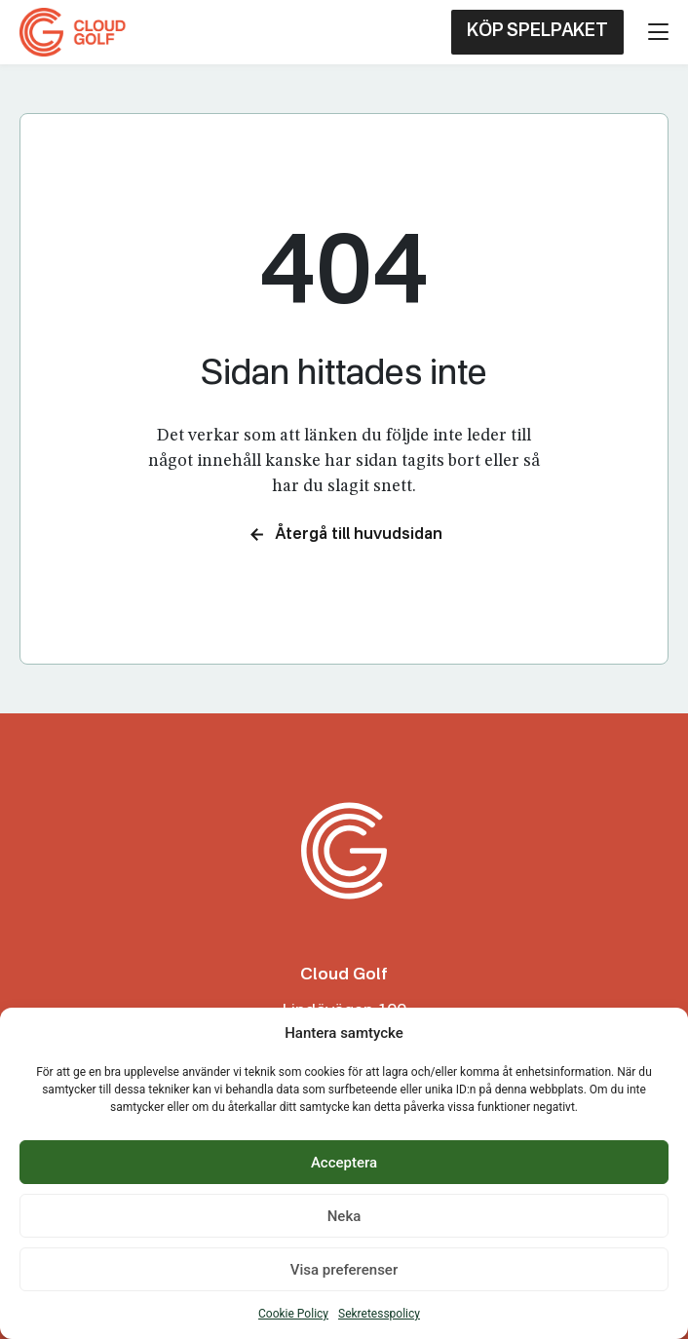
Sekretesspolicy (379, 1313)
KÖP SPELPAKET (537, 31)
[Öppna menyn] (658, 32)
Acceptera (344, 1162)
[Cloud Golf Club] (76, 32)
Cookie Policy (293, 1313)
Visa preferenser (344, 1270)
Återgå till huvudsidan (344, 534)
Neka (344, 1216)
